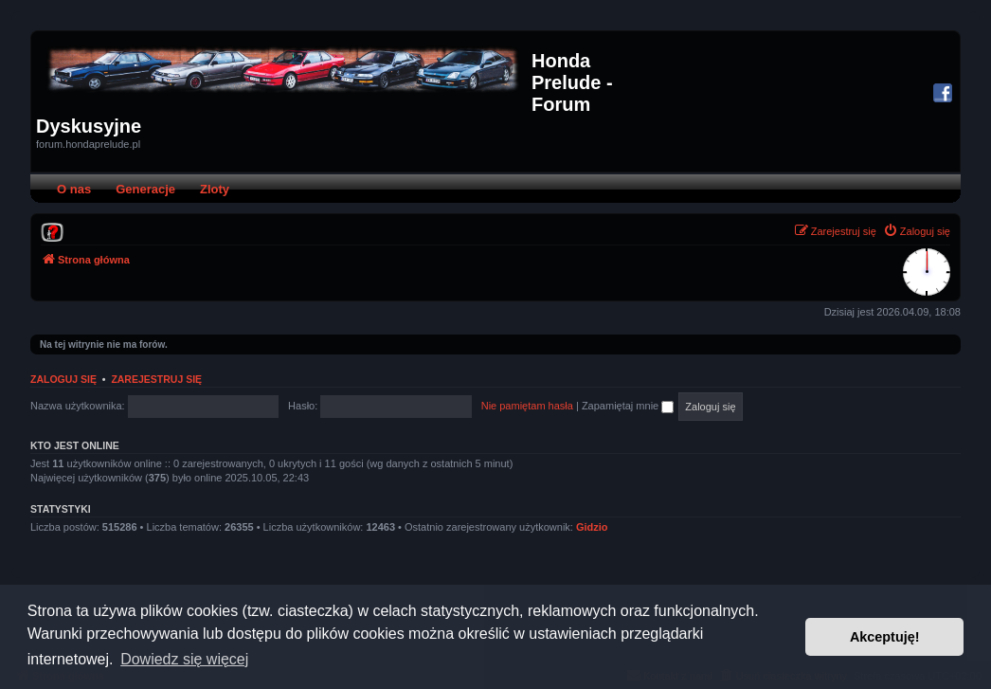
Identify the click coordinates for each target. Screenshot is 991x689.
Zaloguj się (63, 379)
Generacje (145, 189)
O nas (74, 189)
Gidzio (592, 527)
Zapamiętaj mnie (628, 405)
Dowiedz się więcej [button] (184, 659)
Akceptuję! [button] (885, 636)
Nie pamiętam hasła (527, 405)
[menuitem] (52, 231)
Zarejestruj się (156, 379)
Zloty (214, 189)
